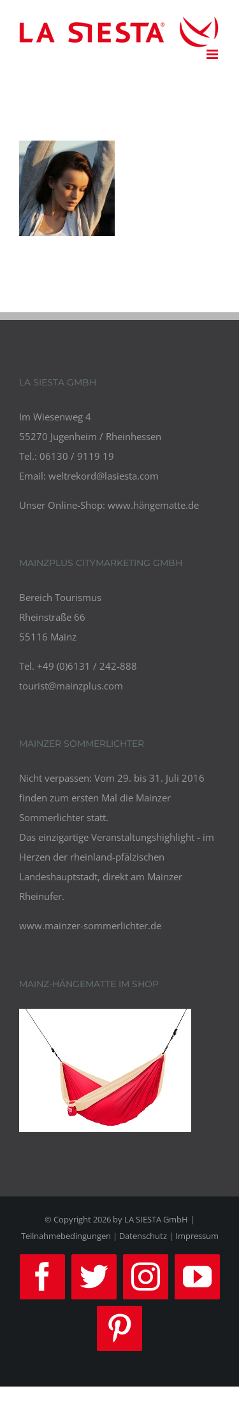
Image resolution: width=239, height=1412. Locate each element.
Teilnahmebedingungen (66, 1236)
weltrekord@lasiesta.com (103, 475)
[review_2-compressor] (105, 1018)
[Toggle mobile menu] (213, 54)
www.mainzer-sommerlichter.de (90, 925)
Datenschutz (143, 1236)
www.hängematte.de (153, 505)
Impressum (197, 1236)
